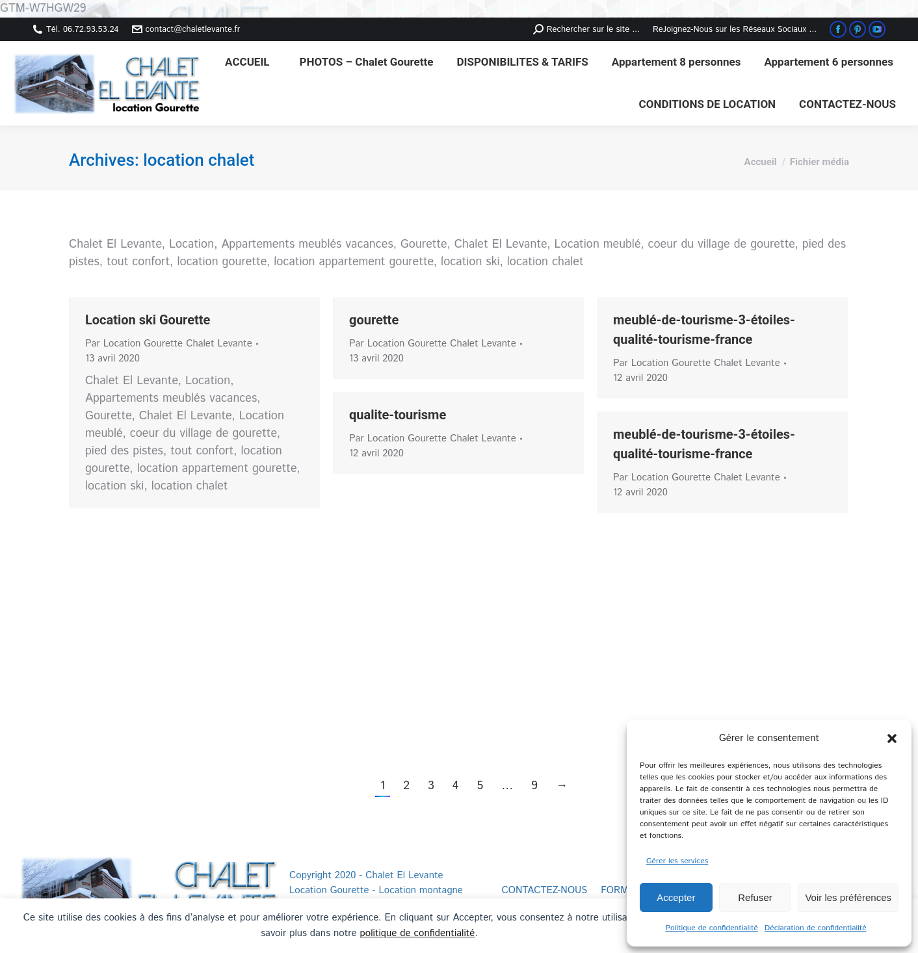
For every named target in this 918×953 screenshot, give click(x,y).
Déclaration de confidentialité (816, 927)
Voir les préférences (848, 897)
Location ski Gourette (147, 320)
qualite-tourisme (397, 415)
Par (168, 343)
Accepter (676, 897)
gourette (374, 320)
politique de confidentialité (417, 933)
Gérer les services (677, 861)
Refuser (755, 897)
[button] (891, 738)
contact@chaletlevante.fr (186, 29)
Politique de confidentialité (711, 927)
